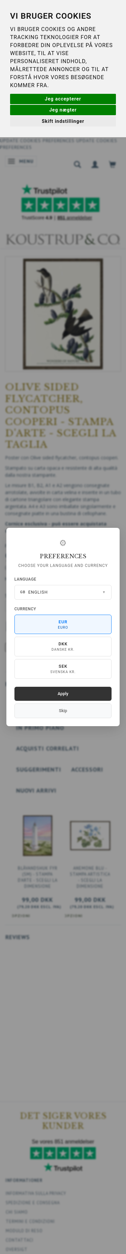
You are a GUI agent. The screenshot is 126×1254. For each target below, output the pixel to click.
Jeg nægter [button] (63, 110)
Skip (63, 710)
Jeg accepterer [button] (63, 98)
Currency (25, 609)
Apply (63, 693)
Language (25, 579)
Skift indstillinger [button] (63, 121)
